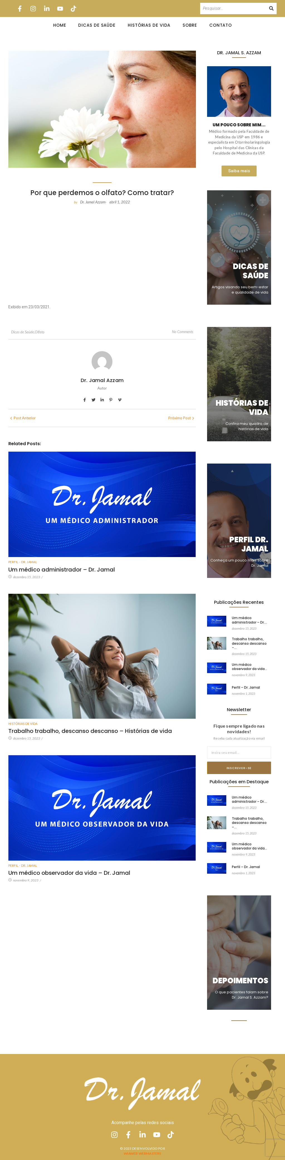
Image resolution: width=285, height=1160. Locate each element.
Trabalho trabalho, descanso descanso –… (249, 643)
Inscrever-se (239, 768)
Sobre (190, 25)
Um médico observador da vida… (249, 661)
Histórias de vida (23, 723)
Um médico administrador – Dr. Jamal (61, 569)
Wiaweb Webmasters (142, 1153)
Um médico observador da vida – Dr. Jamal (69, 872)
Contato (220, 25)
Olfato (40, 332)
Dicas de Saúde (97, 25)
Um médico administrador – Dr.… (249, 620)
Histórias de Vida (149, 25)
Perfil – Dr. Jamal (246, 682)
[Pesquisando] (233, 8)
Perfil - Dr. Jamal (22, 562)
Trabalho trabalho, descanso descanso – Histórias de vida (90, 731)
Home (59, 25)
